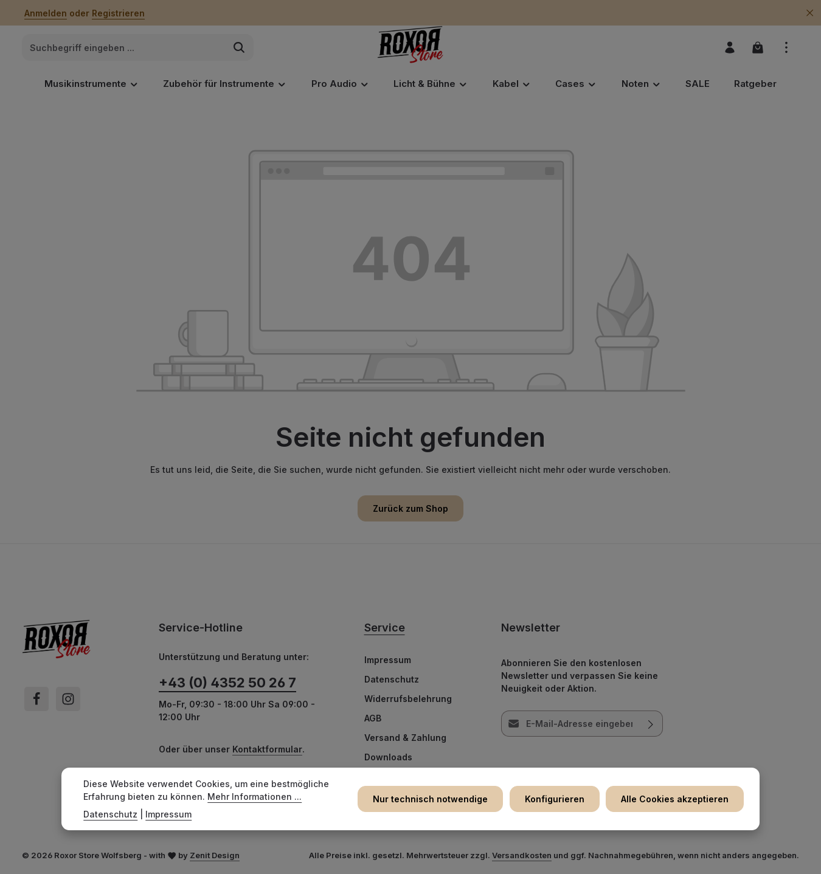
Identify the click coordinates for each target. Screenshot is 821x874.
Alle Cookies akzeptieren (676, 799)
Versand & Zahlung (405, 739)
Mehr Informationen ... (254, 796)
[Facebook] (36, 700)
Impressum (387, 661)
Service (384, 628)
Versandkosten (522, 856)
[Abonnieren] (650, 725)
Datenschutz (391, 680)
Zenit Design (215, 856)
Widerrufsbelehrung (408, 700)
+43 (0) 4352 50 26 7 (227, 684)
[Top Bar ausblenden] (810, 13)
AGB (372, 719)
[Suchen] (239, 48)
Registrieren (118, 13)
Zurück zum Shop (410, 509)
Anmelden (45, 13)
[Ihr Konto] (729, 48)
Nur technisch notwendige (434, 799)
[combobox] (124, 48)
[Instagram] (68, 700)
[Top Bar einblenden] (786, 48)
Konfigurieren (557, 799)
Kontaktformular (267, 750)
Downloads (388, 758)
